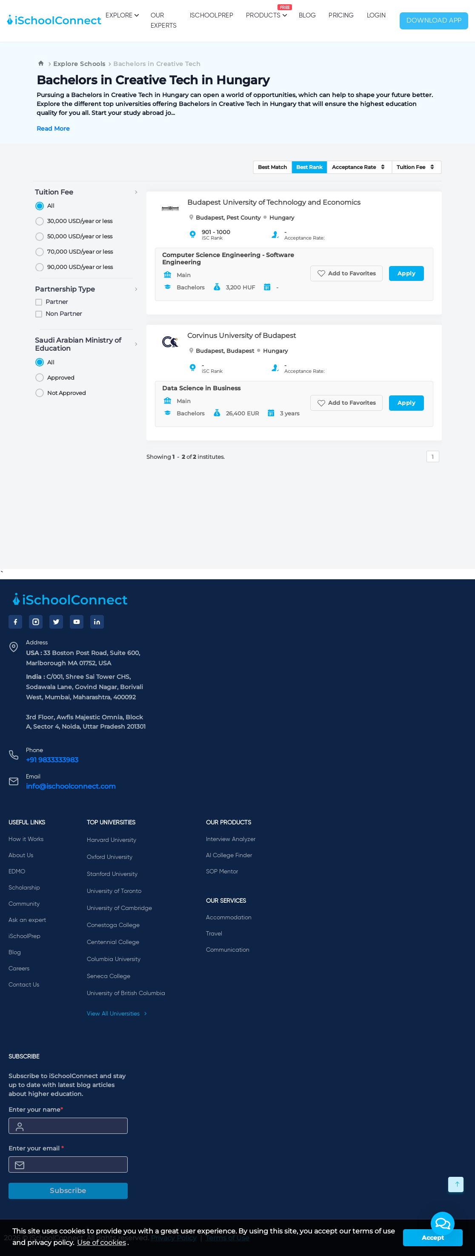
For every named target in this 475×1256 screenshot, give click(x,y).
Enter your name (36, 1109)
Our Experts (164, 20)
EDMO (17, 872)
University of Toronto (114, 891)
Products (263, 11)
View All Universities (117, 1014)
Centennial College (113, 942)
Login (376, 15)
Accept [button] (433, 1238)
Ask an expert (27, 920)
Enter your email (36, 1148)
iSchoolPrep (211, 15)
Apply (407, 273)
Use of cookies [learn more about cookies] (101, 1243)
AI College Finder (229, 855)
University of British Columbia (126, 993)
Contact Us (24, 985)
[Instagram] (36, 622)
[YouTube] (76, 622)
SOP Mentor (222, 872)
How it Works (26, 839)
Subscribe (68, 1191)
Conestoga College (113, 925)
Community (24, 904)
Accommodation (229, 918)
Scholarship (24, 888)
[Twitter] (56, 622)
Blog (307, 15)
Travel (214, 934)
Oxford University (109, 857)
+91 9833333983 (52, 760)
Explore (121, 15)
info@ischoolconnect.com (71, 786)
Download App (434, 20)
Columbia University (113, 959)
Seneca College (108, 976)
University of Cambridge (119, 908)
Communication (227, 950)
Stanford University (112, 874)
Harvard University (111, 840)
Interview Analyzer (230, 839)
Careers (19, 969)
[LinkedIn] (97, 622)
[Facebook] (15, 622)
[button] (443, 1224)
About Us (21, 855)
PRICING (341, 15)
